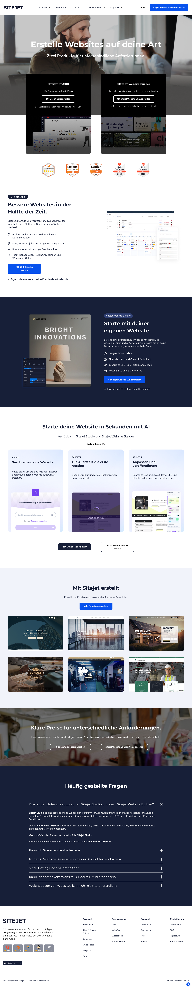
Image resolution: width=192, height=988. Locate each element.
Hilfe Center (146, 924)
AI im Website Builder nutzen (117, 546)
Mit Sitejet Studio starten (58, 99)
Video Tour (116, 930)
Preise (77, 7)
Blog (114, 924)
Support (114, 7)
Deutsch (11, 963)
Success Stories (118, 936)
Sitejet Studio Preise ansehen (70, 747)
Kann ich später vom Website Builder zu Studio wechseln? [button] (73, 877)
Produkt (43, 7)
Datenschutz (175, 924)
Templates (60, 7)
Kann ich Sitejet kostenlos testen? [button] (54, 850)
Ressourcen (95, 7)
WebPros (177, 981)
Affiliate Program (119, 941)
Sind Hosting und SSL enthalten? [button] (54, 868)
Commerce (87, 939)
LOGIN (142, 7)
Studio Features (89, 945)
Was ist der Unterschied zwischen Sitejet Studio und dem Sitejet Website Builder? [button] (91, 804)
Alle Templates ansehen (96, 606)
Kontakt (144, 941)
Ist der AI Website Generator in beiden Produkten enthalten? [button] (75, 859)
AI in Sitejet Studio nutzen (74, 547)
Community (146, 930)
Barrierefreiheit (176, 941)
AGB (172, 930)
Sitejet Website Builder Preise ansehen (124, 747)
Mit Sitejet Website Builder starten (133, 99)
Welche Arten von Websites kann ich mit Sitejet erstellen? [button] (73, 885)
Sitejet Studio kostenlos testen (169, 7)
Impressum (175, 936)
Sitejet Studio (88, 924)
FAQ (143, 936)
